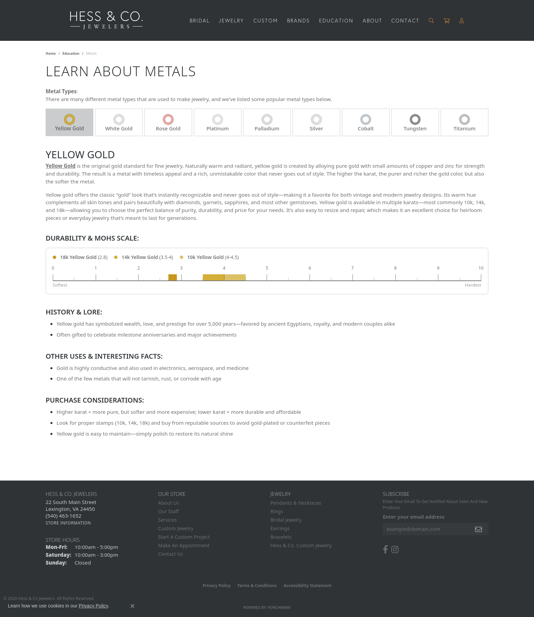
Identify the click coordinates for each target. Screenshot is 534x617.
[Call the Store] (63, 515)
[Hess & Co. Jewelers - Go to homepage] (109, 20)
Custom (265, 20)
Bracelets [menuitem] (281, 537)
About (372, 20)
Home (51, 53)
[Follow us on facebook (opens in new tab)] (385, 550)
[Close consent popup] (132, 606)
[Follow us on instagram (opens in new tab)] (394, 550)
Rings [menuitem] (276, 511)
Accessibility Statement (307, 585)
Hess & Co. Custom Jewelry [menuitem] (301, 545)
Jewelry (231, 20)
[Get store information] (68, 523)
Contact (405, 20)
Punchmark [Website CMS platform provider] (279, 607)
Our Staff (168, 511)
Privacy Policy (217, 585)
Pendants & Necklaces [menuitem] (295, 503)
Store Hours (63, 539)
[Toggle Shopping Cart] (447, 20)
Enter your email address (413, 516)
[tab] (69, 122)
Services (167, 520)
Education (336, 20)
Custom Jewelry (175, 528)
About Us (168, 503)
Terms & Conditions (257, 585)
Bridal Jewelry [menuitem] (286, 520)
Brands (298, 20)
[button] (432, 20)
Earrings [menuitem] (279, 528)
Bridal (200, 20)
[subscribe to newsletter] (478, 529)
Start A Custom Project (184, 537)
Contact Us (170, 554)
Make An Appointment (184, 545)
